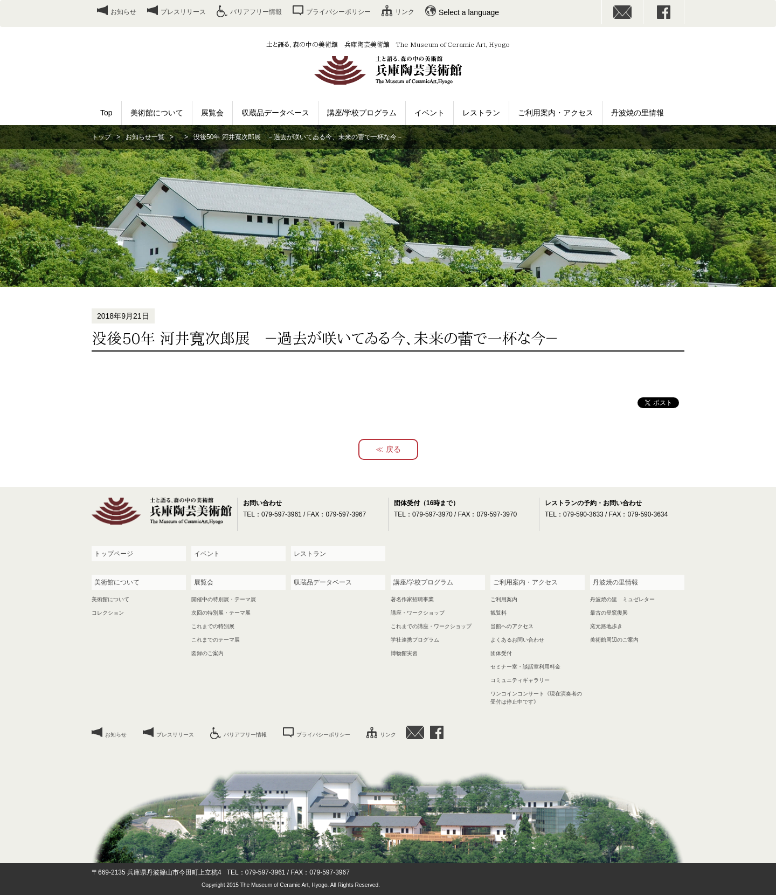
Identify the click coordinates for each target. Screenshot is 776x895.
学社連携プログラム (415, 640)
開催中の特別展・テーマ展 (223, 599)
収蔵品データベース (275, 112)
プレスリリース (183, 12)
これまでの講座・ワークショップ (431, 626)
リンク (404, 12)
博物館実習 (404, 653)
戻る (393, 449)
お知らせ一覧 (145, 137)
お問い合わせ (622, 12)
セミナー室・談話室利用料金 (525, 667)
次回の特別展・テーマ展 (221, 613)
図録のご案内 (207, 653)
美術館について (156, 112)
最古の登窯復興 (609, 613)
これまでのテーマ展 (215, 640)
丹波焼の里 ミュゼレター (622, 599)
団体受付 (501, 653)
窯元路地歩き (606, 626)
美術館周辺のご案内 (614, 640)
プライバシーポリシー (338, 12)
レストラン (481, 112)
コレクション (108, 613)
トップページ (113, 553)
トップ (101, 137)
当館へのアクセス (512, 626)
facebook (663, 12)
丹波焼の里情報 (637, 112)
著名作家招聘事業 (412, 599)
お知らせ (123, 12)
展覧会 (212, 112)
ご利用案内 (503, 599)
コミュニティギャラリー (520, 680)
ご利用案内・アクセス (555, 112)
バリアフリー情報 (256, 12)
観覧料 (498, 613)
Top (106, 112)
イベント (429, 112)
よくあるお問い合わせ (517, 640)
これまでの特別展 (212, 626)
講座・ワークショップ (418, 613)
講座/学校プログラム (362, 112)
